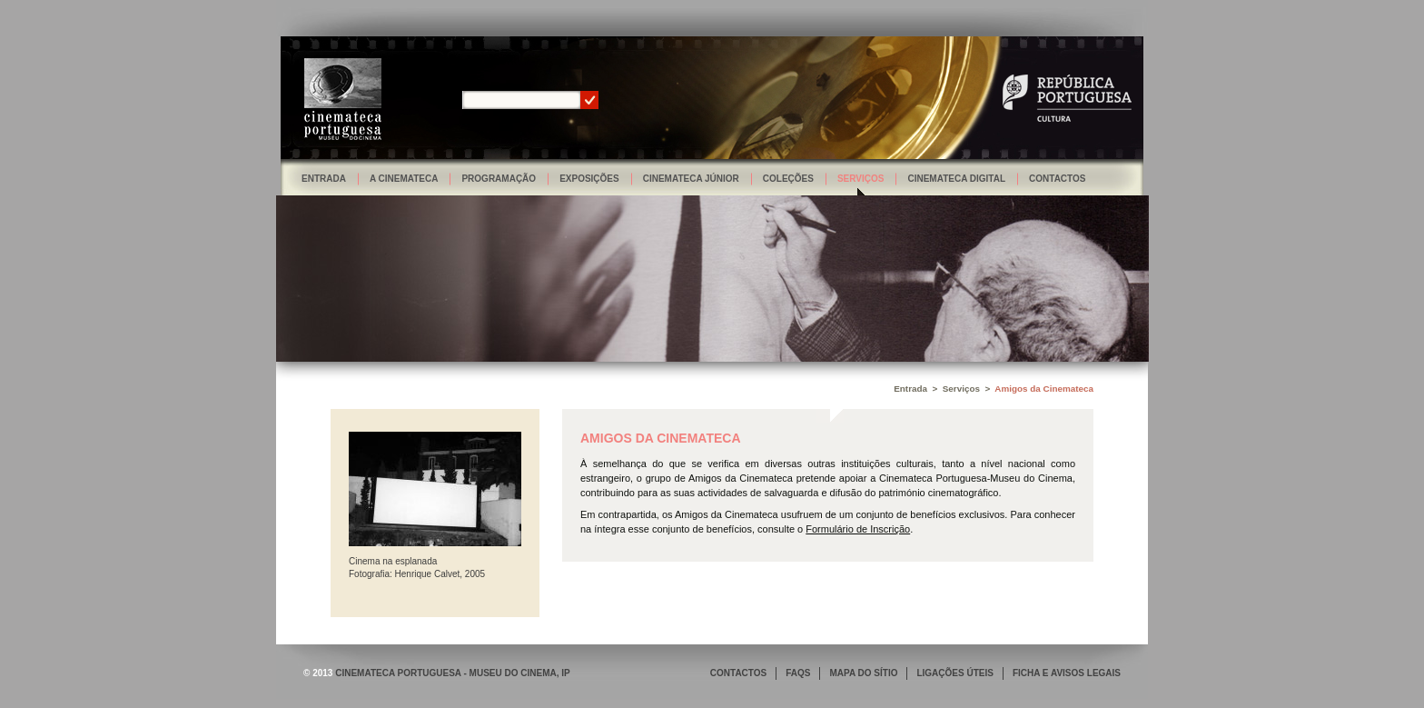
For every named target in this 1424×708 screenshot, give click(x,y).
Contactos (1057, 179)
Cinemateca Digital (956, 179)
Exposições (589, 179)
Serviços (861, 179)
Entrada (324, 179)
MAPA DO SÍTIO (863, 673)
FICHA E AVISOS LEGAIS (1067, 673)
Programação (498, 179)
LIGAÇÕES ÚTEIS (954, 673)
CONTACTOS (738, 673)
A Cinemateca (404, 179)
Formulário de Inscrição (858, 529)
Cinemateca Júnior (691, 179)
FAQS (798, 673)
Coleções (788, 179)
